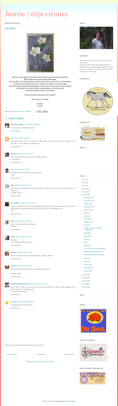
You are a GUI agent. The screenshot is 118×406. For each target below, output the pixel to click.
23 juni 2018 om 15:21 (28, 203)
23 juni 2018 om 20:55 (25, 252)
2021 (84, 186)
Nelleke (13, 252)
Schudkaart (88, 219)
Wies (12, 185)
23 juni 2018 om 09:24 (32, 124)
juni (85, 216)
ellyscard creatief (17, 124)
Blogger (72, 401)
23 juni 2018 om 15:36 (23, 221)
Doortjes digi (88, 222)
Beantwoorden (16, 131)
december (87, 197)
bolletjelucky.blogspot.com (21, 284)
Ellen (12, 221)
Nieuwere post (12, 354)
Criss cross (87, 236)
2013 (84, 287)
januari (86, 271)
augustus (87, 210)
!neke (13, 237)
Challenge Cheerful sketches (94, 255)
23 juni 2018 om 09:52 (22, 138)
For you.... (87, 239)
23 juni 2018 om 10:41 (26, 154)
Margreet (14, 154)
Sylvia (13, 266)
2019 (84, 192)
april (85, 261)
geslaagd (87, 233)
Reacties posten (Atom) (45, 361)
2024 (84, 179)
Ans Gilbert (15, 203)
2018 (84, 195)
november (87, 201)
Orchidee (87, 225)
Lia (12, 169)
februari (87, 268)
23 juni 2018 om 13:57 (21, 169)
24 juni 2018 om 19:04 (24, 266)
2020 (84, 189)
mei (85, 258)
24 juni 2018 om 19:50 (39, 284)
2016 (84, 278)
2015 (84, 281)
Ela (12, 138)
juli (85, 213)
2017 (84, 275)
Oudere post (69, 354)
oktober (87, 204)
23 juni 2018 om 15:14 (23, 185)
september (88, 207)
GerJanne (14, 302)
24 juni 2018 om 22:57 (26, 302)
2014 (84, 284)
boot (85, 242)
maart (86, 265)
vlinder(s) (87, 245)
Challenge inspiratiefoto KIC (93, 251)
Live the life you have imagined (94, 248)
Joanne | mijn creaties (36, 14)
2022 (84, 182)
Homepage (41, 354)
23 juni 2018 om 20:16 (23, 237)
